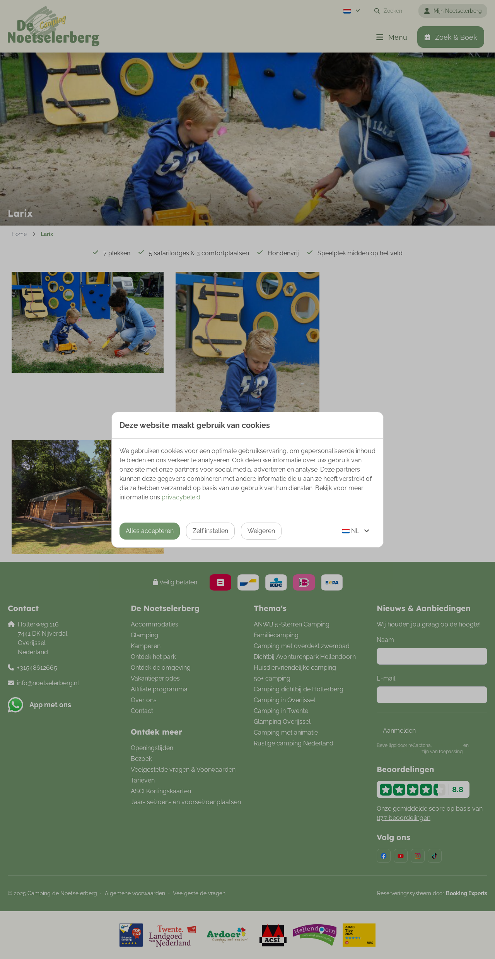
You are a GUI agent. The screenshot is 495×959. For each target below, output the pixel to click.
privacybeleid (181, 497)
